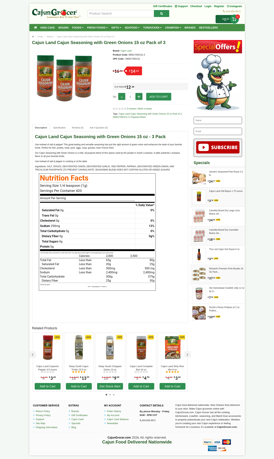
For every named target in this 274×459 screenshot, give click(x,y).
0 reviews (131, 108)
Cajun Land (126, 51)
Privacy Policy (42, 415)
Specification (59, 127)
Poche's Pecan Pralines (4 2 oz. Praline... (224, 309)
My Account (111, 415)
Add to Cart (159, 96)
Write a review (145, 108)
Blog (72, 427)
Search (50, 36)
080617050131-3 (121, 117)
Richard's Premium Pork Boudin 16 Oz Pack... (226, 270)
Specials (75, 423)
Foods (77, 27)
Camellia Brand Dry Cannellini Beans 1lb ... (223, 231)
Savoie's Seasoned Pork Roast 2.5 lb (226, 173)
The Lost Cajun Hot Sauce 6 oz (224, 249)
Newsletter (111, 423)
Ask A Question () (99, 127)
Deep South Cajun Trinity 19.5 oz (78, 368)
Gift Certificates (162, 6)
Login (208, 6)
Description (41, 127)
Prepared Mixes (138, 117)
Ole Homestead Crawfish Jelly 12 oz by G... (226, 290)
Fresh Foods (97, 27)
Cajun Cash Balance (116, 419)
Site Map (39, 423)
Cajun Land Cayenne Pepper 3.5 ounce (47, 368)
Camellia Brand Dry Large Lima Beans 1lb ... (224, 212)
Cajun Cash (76, 419)
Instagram (234, 6)
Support (38, 419)
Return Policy (41, 411)
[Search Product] (161, 13)
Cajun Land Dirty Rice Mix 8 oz (172, 368)
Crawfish (173, 27)
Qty (114, 96)
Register (219, 6)
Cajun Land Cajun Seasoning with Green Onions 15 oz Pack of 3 (85, 36)
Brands (190, 27)
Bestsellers (208, 27)
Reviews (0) (77, 127)
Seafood (132, 27)
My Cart (234, 19)
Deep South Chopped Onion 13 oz (110, 368)
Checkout (196, 6)
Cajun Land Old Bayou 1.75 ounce (226, 191)
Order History (112, 411)
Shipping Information (45, 427)
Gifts (116, 27)
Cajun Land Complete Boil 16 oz (141, 368)
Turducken (152, 27)
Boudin (63, 27)
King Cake (48, 27)
